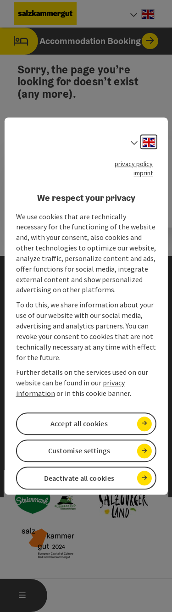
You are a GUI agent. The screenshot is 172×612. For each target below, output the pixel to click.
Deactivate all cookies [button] (79, 478)
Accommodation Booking (79, 41)
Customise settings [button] (79, 451)
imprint (143, 173)
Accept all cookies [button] (79, 423)
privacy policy (134, 164)
